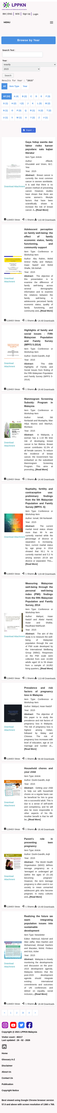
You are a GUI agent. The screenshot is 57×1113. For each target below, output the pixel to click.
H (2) (14, 103)
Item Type (14, 86)
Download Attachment (14, 186)
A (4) (16, 96)
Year (25, 86)
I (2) (22, 103)
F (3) (48, 96)
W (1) (19, 117)
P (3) (19, 110)
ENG (10, 14)
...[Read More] (41, 210)
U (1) (5, 117)
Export (27, 130)
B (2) (24, 96)
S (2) (40, 110)
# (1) (45, 117)
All (4, 86)
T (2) (49, 110)
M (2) (47, 103)
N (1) (5, 110)
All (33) (6, 96)
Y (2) (32, 117)
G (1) (5, 103)
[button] (8, 75)
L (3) (39, 103)
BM (4, 14)
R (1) (32, 110)
